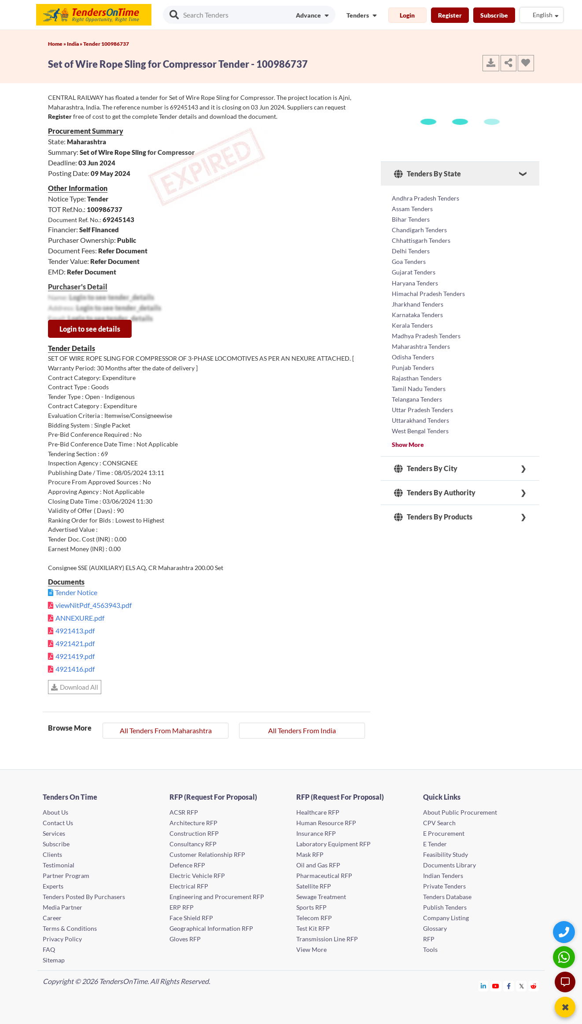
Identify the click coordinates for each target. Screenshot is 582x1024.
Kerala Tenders (412, 325)
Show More (408, 444)
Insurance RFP (316, 833)
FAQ (49, 949)
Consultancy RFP (193, 844)
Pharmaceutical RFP (324, 875)
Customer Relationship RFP (207, 854)
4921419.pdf (75, 656)
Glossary (435, 928)
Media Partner (62, 907)
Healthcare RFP (317, 812)
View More (311, 949)
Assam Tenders (412, 208)
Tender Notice (76, 592)
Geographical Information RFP (211, 928)
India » (75, 43)
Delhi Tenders (411, 251)
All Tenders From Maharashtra (166, 730)
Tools (430, 949)
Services (54, 833)
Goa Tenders (409, 261)
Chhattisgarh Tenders (421, 240)
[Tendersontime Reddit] (533, 986)
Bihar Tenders (411, 219)
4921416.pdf (75, 669)
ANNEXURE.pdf (79, 618)
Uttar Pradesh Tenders (422, 409)
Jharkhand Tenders (417, 303)
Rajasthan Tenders (417, 377)
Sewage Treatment (321, 896)
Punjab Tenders (413, 367)
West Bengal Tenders (420, 430)
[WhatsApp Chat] (565, 957)
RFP (429, 939)
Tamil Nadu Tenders (419, 388)
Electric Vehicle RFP (197, 875)
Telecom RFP (314, 918)
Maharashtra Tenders (421, 346)
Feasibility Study (445, 854)
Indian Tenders (443, 875)
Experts (53, 886)
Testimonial (58, 865)
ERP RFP (181, 907)
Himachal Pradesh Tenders (428, 293)
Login (407, 15)
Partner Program (66, 875)
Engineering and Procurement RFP (216, 896)
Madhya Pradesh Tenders (426, 335)
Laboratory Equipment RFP (333, 844)
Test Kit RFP (313, 928)
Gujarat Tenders (413, 272)
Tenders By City (425, 468)
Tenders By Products (433, 516)
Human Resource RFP (326, 823)
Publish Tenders (445, 907)
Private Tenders (444, 886)
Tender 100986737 (106, 43)
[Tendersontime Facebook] (509, 986)
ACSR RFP (183, 812)
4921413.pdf (75, 630)
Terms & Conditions (70, 928)
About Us (55, 812)
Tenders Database (447, 896)
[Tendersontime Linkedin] (484, 986)
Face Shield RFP (191, 918)
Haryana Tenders (415, 282)
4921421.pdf (75, 643)
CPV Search (439, 823)
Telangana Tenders (417, 398)
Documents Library (449, 865)
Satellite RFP (313, 886)
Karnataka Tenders (417, 314)
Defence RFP (187, 865)
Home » (57, 43)
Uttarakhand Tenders (420, 420)
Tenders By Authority (434, 492)
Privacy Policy (62, 939)
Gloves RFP (185, 939)
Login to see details (89, 329)
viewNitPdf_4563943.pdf (93, 605)
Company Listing (446, 918)
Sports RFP (311, 907)
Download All (74, 687)
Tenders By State (427, 173)
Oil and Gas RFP (318, 865)
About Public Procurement (460, 812)
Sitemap (54, 960)
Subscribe (494, 15)
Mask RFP (310, 854)
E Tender (435, 844)
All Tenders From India (302, 730)
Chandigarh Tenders (419, 230)
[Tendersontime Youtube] (496, 986)
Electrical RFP (188, 886)
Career (52, 918)
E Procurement (443, 833)
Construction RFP (194, 833)
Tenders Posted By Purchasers (84, 896)
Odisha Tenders (413, 356)
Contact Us (58, 823)
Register (450, 15)
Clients (52, 854)
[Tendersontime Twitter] (521, 986)
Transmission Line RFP (327, 939)
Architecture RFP (193, 823)
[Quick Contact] (565, 932)
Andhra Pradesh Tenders (425, 198)
